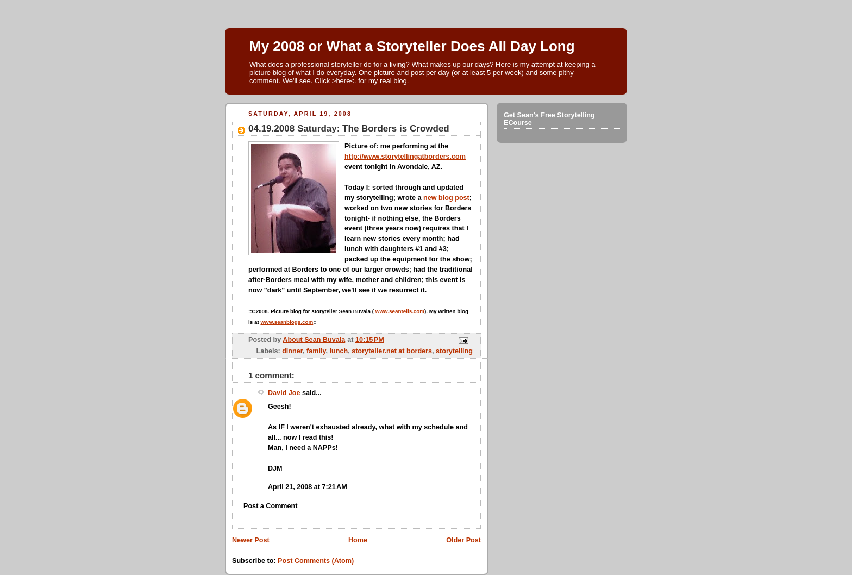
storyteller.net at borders (392, 351)
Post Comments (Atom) (316, 561)
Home (357, 540)
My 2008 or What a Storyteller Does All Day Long (412, 46)
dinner (292, 351)
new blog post (446, 198)
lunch (339, 351)
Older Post (463, 540)
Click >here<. (335, 81)
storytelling (454, 351)
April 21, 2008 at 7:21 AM (307, 487)
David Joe (284, 393)
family (316, 351)
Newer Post (251, 540)
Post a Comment (270, 506)
